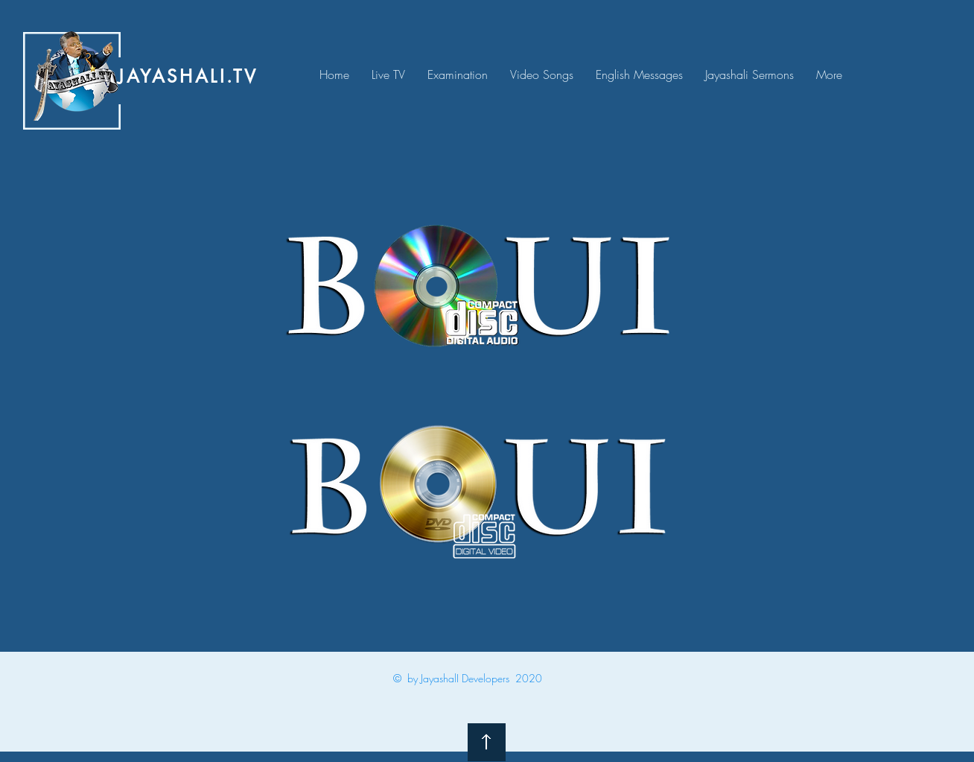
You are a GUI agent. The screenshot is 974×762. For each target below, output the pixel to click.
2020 (528, 678)
